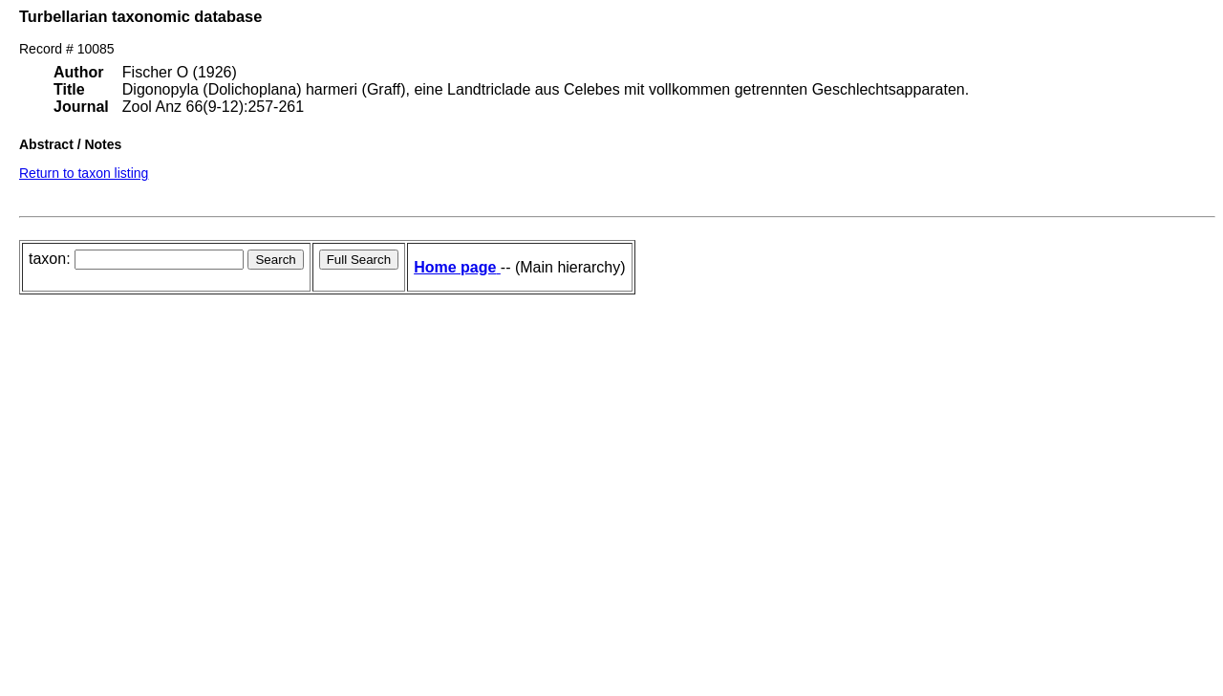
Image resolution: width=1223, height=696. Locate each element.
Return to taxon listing (83, 173)
